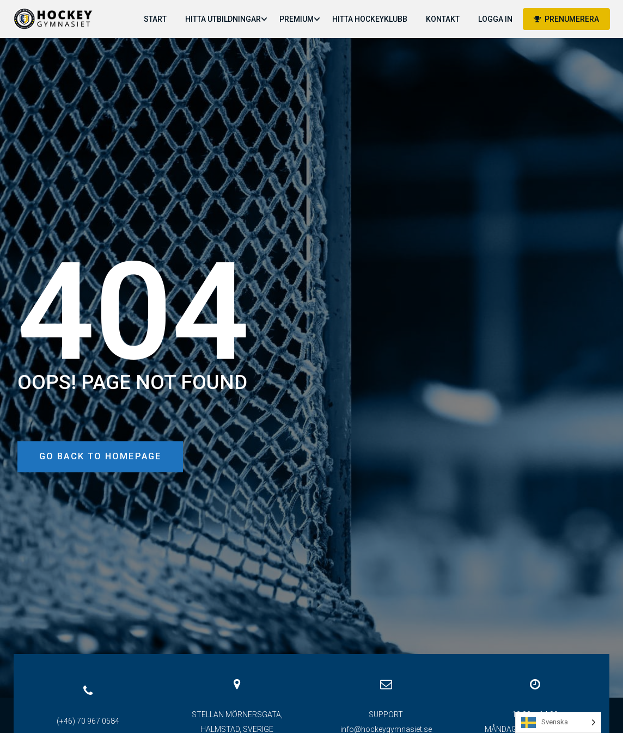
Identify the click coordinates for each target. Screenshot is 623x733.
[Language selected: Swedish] (558, 722)
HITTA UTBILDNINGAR (222, 19)
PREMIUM (296, 19)
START (154, 19)
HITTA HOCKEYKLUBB (369, 19)
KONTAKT (442, 19)
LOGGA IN (495, 19)
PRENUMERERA (565, 19)
